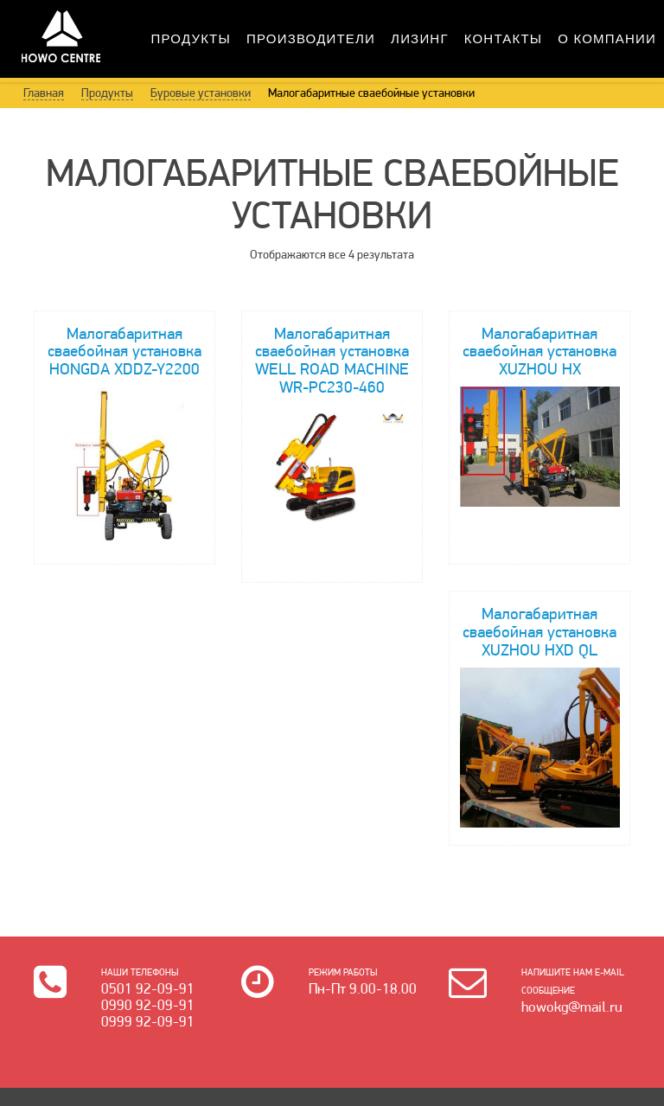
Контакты (503, 38)
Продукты (191, 38)
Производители (310, 38)
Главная (43, 92)
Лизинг (420, 38)
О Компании (607, 38)
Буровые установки (200, 92)
